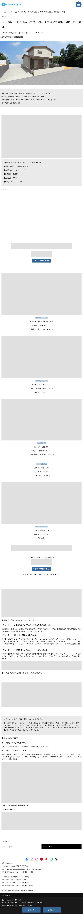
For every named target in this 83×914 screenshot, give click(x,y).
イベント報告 (47, 847)
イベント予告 (7, 847)
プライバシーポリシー (26, 902)
